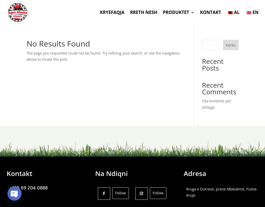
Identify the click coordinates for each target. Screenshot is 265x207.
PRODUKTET (176, 12)
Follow (120, 192)
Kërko (231, 45)
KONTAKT (210, 12)
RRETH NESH (143, 12)
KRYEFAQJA (112, 12)
